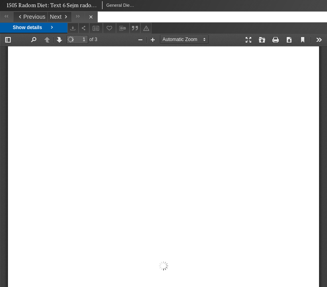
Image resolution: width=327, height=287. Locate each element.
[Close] (91, 17)
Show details (34, 28)
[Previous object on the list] (30, 17)
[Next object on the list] (59, 17)
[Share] (84, 28)
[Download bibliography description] (123, 28)
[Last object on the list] (78, 17)
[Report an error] (146, 28)
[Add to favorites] (109, 28)
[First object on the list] (6, 17)
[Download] (73, 28)
